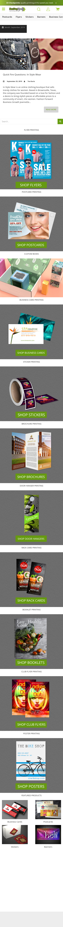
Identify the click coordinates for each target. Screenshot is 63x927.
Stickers (30, 16)
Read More (52, 110)
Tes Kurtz (31, 81)
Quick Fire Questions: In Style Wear (31, 54)
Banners (41, 16)
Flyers (19, 16)
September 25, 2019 (14, 81)
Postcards (7, 16)
